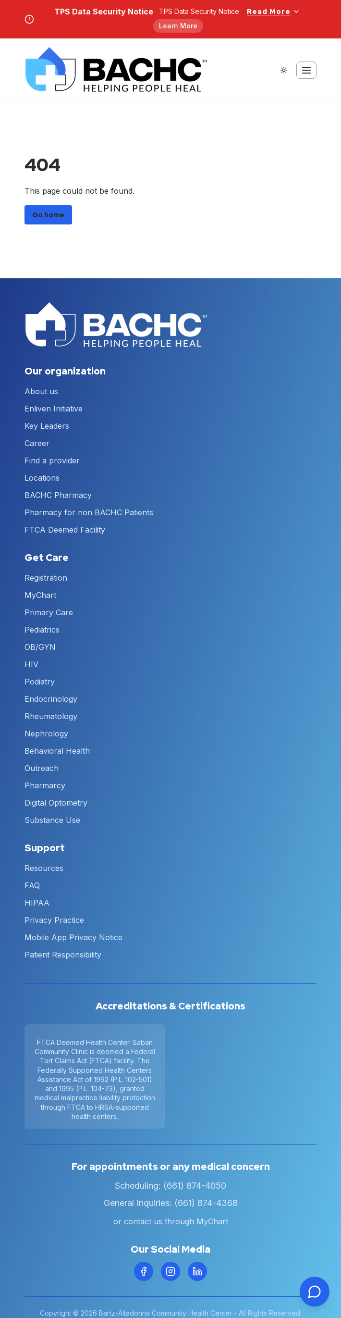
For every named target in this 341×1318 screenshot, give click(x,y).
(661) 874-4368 (206, 1203)
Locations (42, 478)
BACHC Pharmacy (58, 495)
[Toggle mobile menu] (306, 70)
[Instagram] (170, 1271)
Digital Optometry (55, 803)
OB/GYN (40, 647)
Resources (43, 868)
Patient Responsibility (62, 954)
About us (41, 391)
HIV (31, 664)
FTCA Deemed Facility (64, 530)
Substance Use (52, 820)
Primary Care (48, 612)
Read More (273, 11)
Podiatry (39, 681)
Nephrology (46, 733)
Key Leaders (46, 426)
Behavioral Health (57, 751)
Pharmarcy (44, 785)
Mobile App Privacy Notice (73, 937)
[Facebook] (143, 1271)
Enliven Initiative (53, 408)
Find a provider (52, 460)
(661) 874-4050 (194, 1186)
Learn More (178, 26)
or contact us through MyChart (170, 1221)
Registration (45, 578)
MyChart (40, 595)
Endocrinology (50, 699)
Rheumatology (50, 716)
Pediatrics (42, 629)
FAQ (32, 885)
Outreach (41, 768)
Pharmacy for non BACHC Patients (88, 512)
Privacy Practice (54, 920)
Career (36, 443)
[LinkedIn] (197, 1271)
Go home (48, 215)
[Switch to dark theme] (283, 70)
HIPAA (36, 903)
